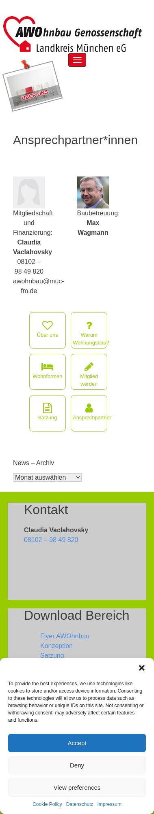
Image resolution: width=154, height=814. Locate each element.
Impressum (109, 804)
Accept (77, 743)
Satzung (52, 655)
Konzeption (56, 645)
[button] (142, 668)
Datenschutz (79, 804)
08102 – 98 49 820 (51, 539)
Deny (77, 765)
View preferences (77, 787)
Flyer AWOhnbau (64, 636)
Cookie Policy (47, 804)
